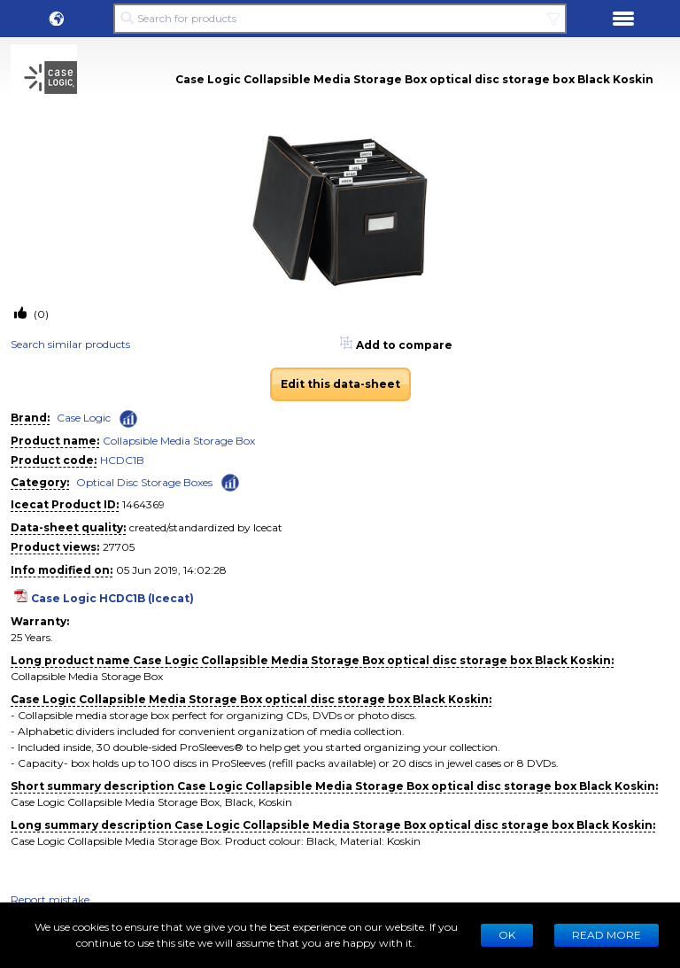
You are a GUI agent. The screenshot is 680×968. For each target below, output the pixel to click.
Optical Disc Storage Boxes (144, 482)
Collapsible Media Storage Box (179, 440)
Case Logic (84, 417)
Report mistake (50, 899)
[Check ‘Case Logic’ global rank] (128, 419)
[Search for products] (340, 19)
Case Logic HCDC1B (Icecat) (112, 598)
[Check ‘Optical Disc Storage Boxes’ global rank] (230, 481)
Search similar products (70, 344)
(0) (40, 314)
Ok (506, 934)
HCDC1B (122, 460)
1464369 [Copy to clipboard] (143, 504)
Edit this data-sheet (340, 384)
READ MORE (606, 934)
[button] (57, 19)
